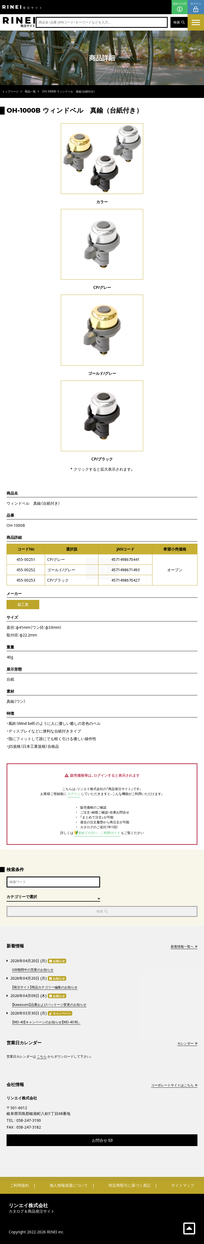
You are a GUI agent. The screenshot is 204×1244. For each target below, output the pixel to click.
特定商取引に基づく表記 (130, 1185)
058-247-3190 (28, 1120)
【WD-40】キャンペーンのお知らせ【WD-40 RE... (46, 1022)
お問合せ (102, 1140)
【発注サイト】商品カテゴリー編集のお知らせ (44, 987)
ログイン (196, 7)
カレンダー (187, 1043)
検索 (179, 22)
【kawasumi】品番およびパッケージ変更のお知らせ (49, 1004)
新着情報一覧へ (184, 946)
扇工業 (23, 604)
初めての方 (180, 7)
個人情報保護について (69, 1185)
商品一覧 (30, 91)
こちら (42, 1056)
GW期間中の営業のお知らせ (32, 969)
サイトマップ (182, 1185)
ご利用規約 (19, 1185)
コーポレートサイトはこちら (174, 1085)
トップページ (10, 91)
